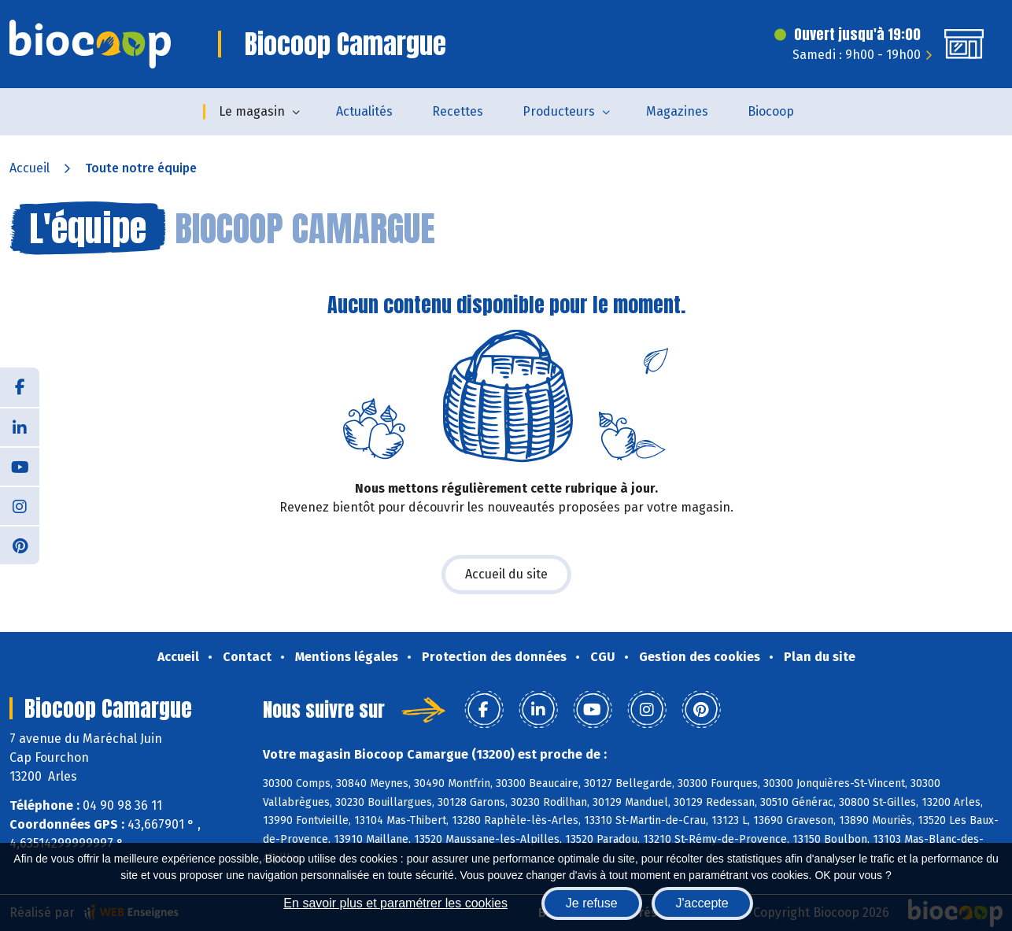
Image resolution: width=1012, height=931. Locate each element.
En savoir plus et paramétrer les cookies (395, 903)
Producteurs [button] (559, 111)
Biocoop (771, 111)
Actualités (364, 111)
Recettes (457, 111)
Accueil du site (506, 574)
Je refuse (592, 903)
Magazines (677, 111)
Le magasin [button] (252, 111)
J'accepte (702, 903)
